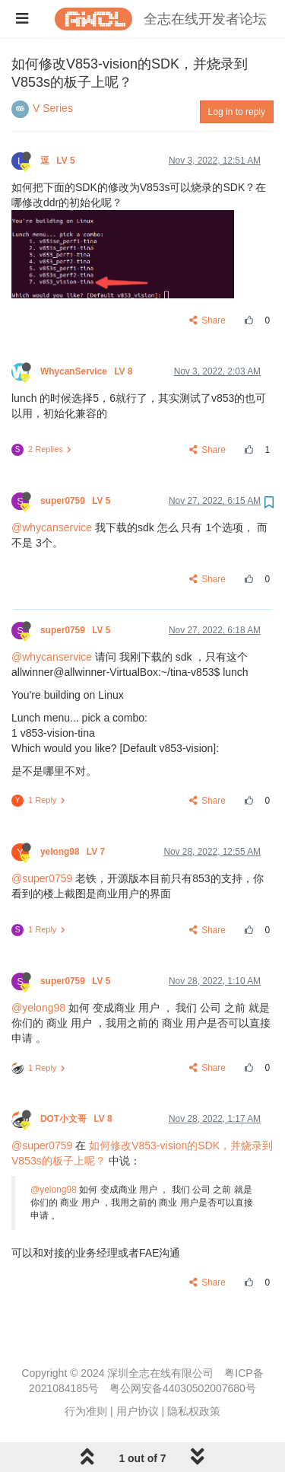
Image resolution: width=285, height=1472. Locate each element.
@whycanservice (51, 527)
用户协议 (137, 1411)
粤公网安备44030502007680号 (182, 1388)
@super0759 (41, 878)
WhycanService (87, 371)
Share (208, 320)
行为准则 (86, 1411)
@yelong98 (38, 1008)
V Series (53, 108)
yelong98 (73, 851)
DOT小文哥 (77, 1119)
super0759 (76, 500)
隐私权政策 (193, 1411)
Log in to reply (236, 112)
